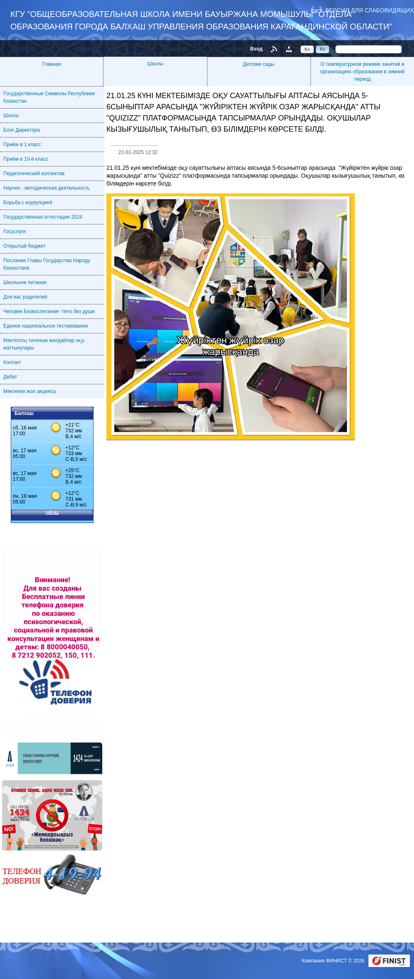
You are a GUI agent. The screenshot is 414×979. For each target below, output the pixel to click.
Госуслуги (14, 231)
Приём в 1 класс (22, 144)
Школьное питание (25, 282)
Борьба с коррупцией (27, 202)
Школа (10, 115)
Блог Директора (21, 130)
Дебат (10, 377)
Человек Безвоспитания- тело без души (49, 311)
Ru (322, 48)
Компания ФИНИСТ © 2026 (334, 961)
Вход (256, 49)
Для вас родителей (25, 297)
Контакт (12, 362)
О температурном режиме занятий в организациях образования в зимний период (362, 71)
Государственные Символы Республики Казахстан (49, 97)
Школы (155, 64)
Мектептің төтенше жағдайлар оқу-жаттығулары (44, 344)
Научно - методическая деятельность (46, 188)
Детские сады (258, 64)
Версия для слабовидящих (369, 10)
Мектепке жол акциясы (29, 391)
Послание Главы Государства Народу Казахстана (46, 264)
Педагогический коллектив (34, 173)
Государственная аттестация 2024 (42, 217)
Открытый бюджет (24, 246)
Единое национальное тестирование (45, 326)
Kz (307, 48)
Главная (51, 64)
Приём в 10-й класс (25, 159)
